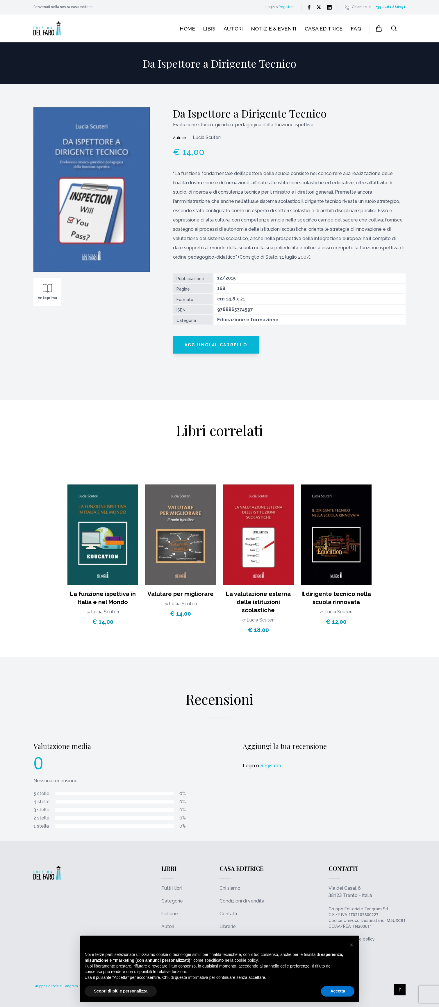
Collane (169, 913)
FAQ (356, 29)
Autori (233, 29)
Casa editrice (324, 29)
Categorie (172, 901)
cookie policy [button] (246, 960)
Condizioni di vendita (242, 901)
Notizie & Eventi (274, 29)
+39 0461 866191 (391, 7)
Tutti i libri (171, 888)
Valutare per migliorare (180, 593)
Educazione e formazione (248, 320)
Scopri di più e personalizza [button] (120, 991)
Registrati (287, 7)
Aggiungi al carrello (216, 345)
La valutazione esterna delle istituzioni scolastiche (258, 602)
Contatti (228, 913)
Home (187, 29)
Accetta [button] (337, 991)
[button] (351, 945)
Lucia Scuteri (105, 612)
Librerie (228, 926)
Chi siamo (230, 888)
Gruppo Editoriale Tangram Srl (358, 909)
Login (270, 7)
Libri (209, 29)
